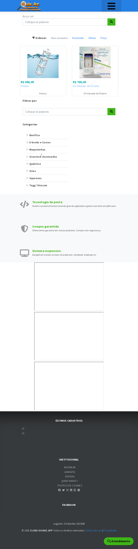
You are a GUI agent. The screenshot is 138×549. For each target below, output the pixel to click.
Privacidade (109, 530)
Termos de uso (93, 530)
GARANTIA (69, 472)
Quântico (33, 164)
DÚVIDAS (70, 476)
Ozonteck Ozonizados (41, 156)
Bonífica (33, 135)
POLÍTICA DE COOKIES (70, 485)
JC (23, 429)
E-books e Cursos (38, 142)
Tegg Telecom (36, 185)
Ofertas (92, 38)
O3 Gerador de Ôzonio (86, 86)
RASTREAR (70, 467)
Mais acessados (59, 38)
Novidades (78, 38)
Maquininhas (35, 149)
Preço (104, 38)
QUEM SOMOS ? (69, 481)
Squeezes (34, 178)
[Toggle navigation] (111, 6)
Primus (25, 86)
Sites (31, 171)
